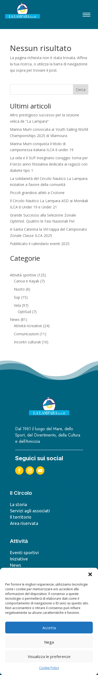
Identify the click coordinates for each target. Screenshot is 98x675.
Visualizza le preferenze (49, 656)
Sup (17, 297)
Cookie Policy (49, 668)
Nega (49, 642)
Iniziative (19, 558)
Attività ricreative (28, 325)
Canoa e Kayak (26, 281)
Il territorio (20, 516)
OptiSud (24, 311)
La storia (18, 504)
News (15, 319)
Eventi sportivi (24, 552)
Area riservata (24, 523)
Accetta (49, 627)
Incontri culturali (27, 341)
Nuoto (19, 289)
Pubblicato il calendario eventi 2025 (40, 243)
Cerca (80, 89)
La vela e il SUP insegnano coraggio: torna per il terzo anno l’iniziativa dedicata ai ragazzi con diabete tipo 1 (49, 164)
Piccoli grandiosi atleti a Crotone (37, 192)
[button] (90, 574)
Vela (17, 305)
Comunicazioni (26, 333)
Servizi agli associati (30, 510)
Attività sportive (23, 275)
